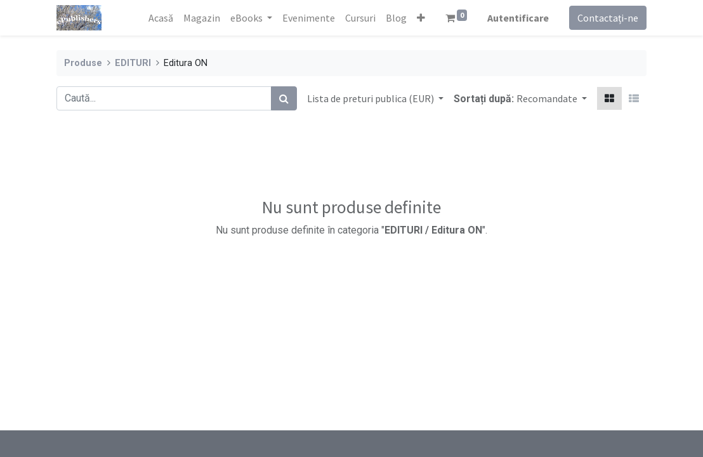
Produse (83, 63)
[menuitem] (160, 17)
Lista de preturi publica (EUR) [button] (371, 98)
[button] (421, 17)
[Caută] (284, 98)
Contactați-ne (607, 17)
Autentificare (518, 17)
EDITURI (133, 63)
